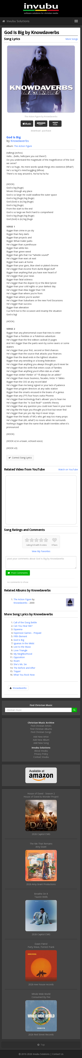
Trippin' (17, 671)
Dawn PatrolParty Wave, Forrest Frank (41, 945)
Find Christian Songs (41, 732)
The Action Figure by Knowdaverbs (41, 116)
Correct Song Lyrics (20, 457)
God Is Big (19, 639)
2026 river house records (41, 984)
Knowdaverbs (20, 141)
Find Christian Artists (41, 725)
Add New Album (41, 739)
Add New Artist (41, 736)
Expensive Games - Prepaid (27, 632)
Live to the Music (22, 646)
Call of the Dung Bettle (25, 622)
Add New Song (41, 742)
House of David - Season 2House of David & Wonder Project (41, 795)
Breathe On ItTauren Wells (41, 895)
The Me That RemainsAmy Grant (41, 845)
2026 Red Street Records (41, 1034)
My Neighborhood (23, 653)
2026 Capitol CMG (41, 834)
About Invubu (41, 750)
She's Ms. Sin (20, 664)
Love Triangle (20, 650)
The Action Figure (23, 146)
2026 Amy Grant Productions (41, 884)
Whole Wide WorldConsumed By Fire (41, 995)
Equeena (18, 629)
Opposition (19, 657)
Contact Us (57, 1054)
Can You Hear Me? (23, 625)
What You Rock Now (24, 674)
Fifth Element (20, 636)
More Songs (71, 38)
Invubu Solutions (15, 21)
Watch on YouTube (68, 469)
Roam (17, 660)
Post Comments (18, 572)
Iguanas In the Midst (24, 643)
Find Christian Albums (41, 728)
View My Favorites (41, 551)
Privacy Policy (41, 753)
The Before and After (24, 667)
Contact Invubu (41, 756)
